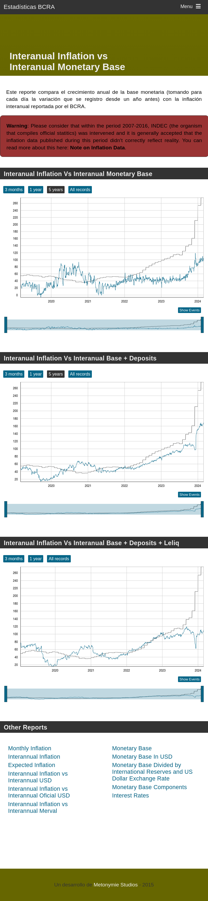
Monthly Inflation (29, 748)
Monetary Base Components (149, 787)
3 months (14, 189)
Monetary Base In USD (142, 757)
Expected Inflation (31, 765)
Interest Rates (130, 795)
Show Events (189, 310)
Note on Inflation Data (97, 147)
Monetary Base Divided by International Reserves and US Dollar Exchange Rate (152, 772)
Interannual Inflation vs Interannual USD (38, 777)
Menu (191, 6)
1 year (36, 189)
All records (80, 189)
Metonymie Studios (116, 885)
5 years (56, 189)
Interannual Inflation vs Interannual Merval (38, 807)
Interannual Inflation (34, 757)
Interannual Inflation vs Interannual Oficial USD (39, 792)
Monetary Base (132, 748)
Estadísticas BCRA (29, 7)
